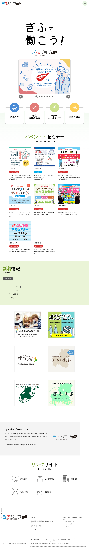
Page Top (1, 513)
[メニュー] (84, 3)
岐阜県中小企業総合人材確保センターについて (21, 445)
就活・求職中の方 (69, 521)
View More (8, 278)
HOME (33, 518)
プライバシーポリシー (37, 526)
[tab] (13, 287)
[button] (36, 96)
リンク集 (33, 529)
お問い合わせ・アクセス (64, 539)
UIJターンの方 (68, 524)
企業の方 (67, 526)
